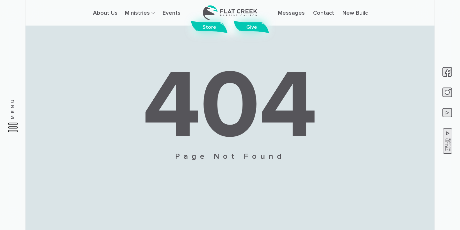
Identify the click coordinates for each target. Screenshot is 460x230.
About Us (105, 12)
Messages (291, 12)
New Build (355, 12)
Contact (323, 12)
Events (171, 12)
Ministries (140, 12)
